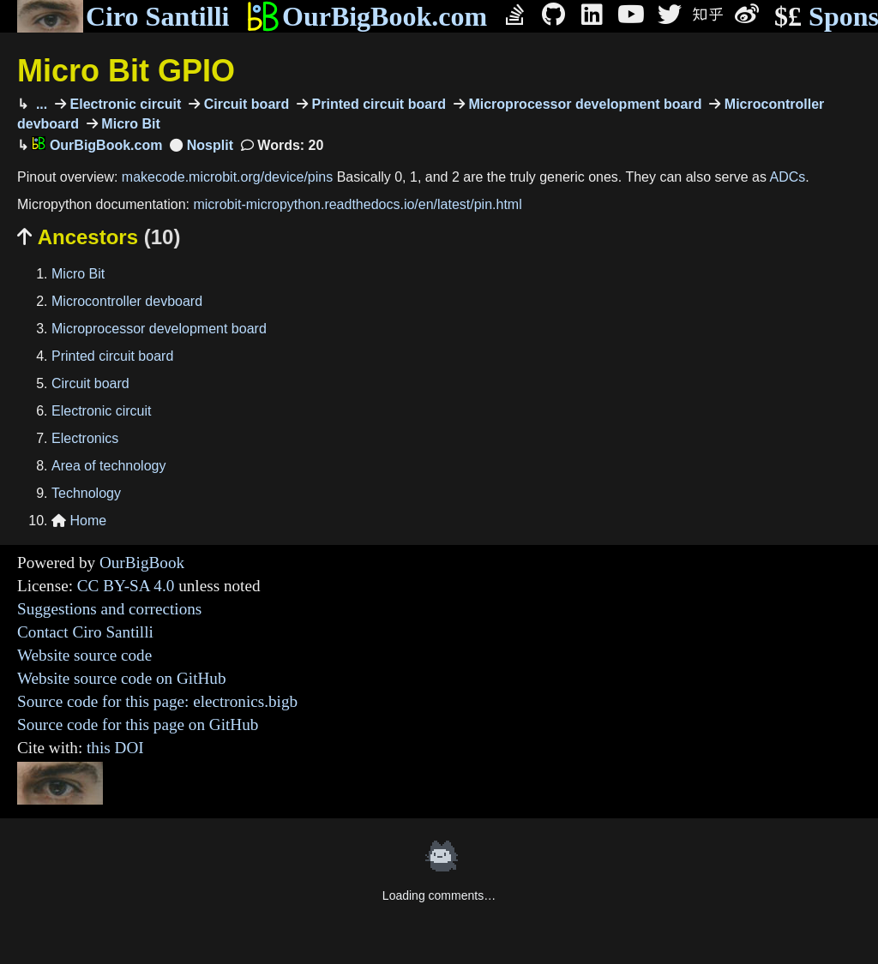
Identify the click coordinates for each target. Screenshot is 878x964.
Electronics (84, 438)
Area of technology (108, 465)
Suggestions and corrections (109, 609)
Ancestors (98, 236)
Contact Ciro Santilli (85, 632)
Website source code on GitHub (121, 678)
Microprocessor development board (583, 104)
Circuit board (244, 104)
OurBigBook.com (366, 16)
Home (78, 520)
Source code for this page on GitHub (137, 724)
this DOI (115, 748)
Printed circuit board (377, 104)
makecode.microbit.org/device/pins (227, 177)
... (39, 104)
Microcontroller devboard (126, 301)
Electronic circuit (123, 104)
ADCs (788, 177)
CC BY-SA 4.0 (126, 586)
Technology (86, 493)
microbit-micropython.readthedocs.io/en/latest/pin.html (357, 204)
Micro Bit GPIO (126, 70)
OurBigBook (141, 563)
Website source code (84, 655)
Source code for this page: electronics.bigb (157, 701)
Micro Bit (129, 124)
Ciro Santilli (123, 16)
